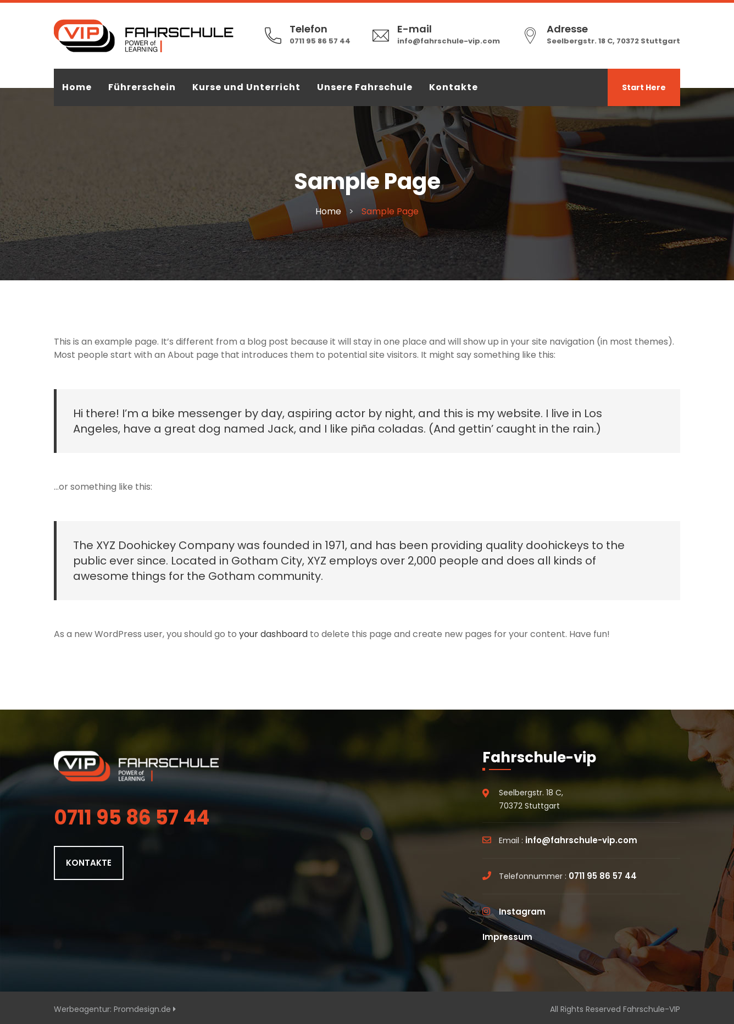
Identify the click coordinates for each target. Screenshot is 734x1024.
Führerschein (142, 87)
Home (77, 87)
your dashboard (273, 634)
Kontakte (453, 87)
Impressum (507, 937)
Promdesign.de (145, 1009)
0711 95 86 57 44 (320, 41)
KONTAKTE (89, 862)
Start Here (644, 87)
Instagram (522, 911)
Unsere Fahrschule (365, 87)
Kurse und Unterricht (246, 87)
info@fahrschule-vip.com (448, 41)
